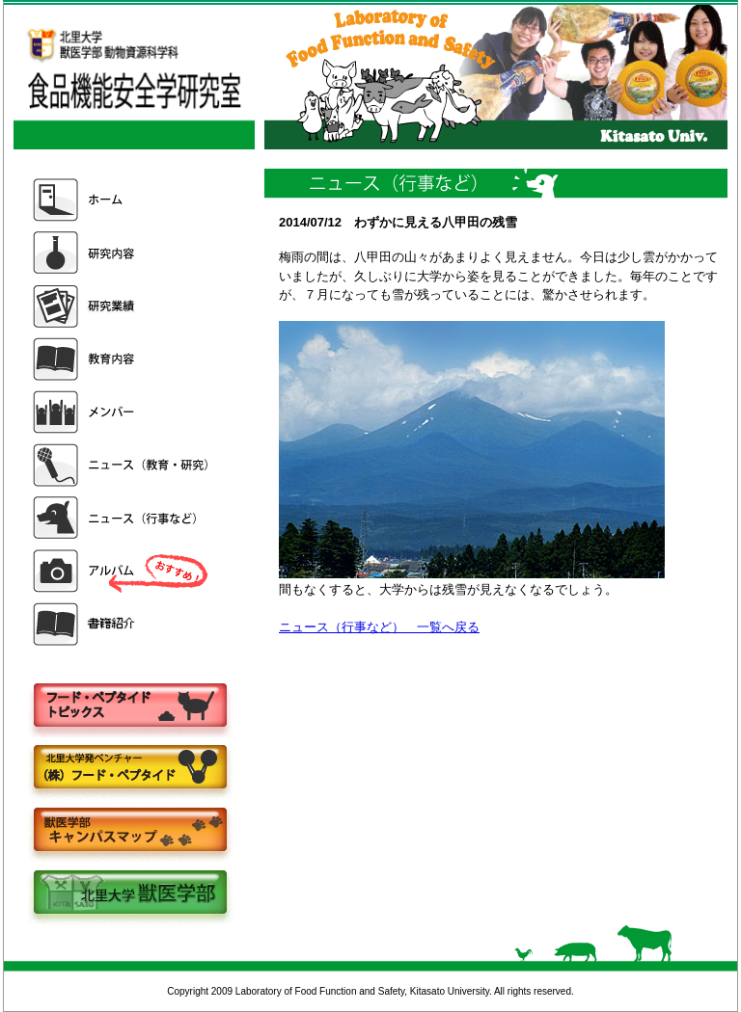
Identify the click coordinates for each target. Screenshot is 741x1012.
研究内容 (122, 253)
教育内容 (122, 359)
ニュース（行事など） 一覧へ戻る (379, 627)
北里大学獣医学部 (129, 894)
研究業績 (122, 306)
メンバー (122, 412)
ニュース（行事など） (122, 518)
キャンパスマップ (129, 831)
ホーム (122, 200)
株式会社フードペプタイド (129, 768)
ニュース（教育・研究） (122, 465)
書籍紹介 (122, 624)
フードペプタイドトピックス (129, 706)
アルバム (122, 571)
